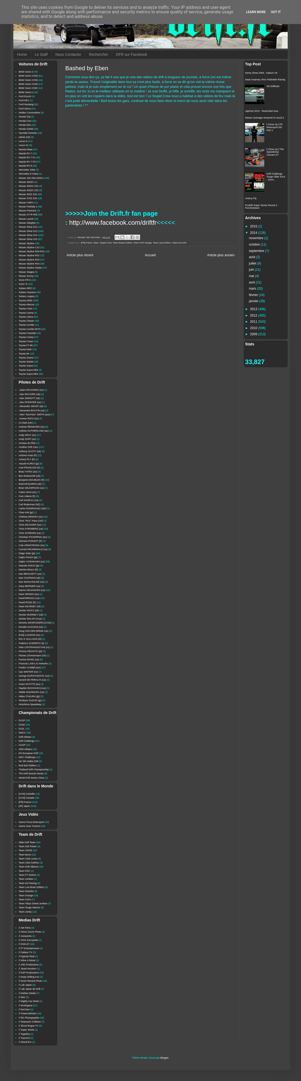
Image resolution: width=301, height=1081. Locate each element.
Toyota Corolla (26, 324)
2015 (254, 226)
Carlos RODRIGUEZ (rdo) (32, 508)
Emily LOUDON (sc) (29, 635)
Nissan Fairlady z (28, 206)
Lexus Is (23, 141)
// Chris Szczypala (28, 940)
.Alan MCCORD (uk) (29, 394)
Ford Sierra (25, 108)
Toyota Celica (26, 316)
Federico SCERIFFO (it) (31, 643)
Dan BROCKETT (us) (30, 574)
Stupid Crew (106, 243)
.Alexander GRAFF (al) (31, 406)
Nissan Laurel (26, 219)
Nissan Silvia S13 (28, 231)
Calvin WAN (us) (27, 492)
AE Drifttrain (273, 86)
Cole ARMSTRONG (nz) (31, 545)
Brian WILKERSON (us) (31, 488)
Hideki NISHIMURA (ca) (31, 692)
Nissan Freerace (27, 210)
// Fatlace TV (25, 952)
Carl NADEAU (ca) (29, 500)
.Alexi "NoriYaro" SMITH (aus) (34, 414)
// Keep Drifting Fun (29, 977)
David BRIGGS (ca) (29, 598)
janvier (254, 301)
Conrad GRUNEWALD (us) (33, 549)
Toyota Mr (24, 353)
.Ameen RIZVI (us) (29, 418)
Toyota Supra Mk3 (28, 370)
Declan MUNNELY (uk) (31, 614)
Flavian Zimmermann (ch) (32, 655)
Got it (276, 12)
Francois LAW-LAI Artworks (33, 663)
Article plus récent (80, 255)
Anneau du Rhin (27, 443)
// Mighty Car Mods (29, 1001)
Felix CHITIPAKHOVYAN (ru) (34, 647)
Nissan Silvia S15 (28, 239)
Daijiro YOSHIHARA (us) (32, 561)
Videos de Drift (179, 243)
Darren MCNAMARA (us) (32, 590)
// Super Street (26, 1029)
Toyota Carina (26, 312)
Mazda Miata (25, 149)
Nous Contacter (68, 54)
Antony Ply (251, 198)
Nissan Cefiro (26, 202)
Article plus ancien (220, 255)
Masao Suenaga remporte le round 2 (264, 117)
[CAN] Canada (26, 797)
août (252, 257)
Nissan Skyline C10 (29, 247)
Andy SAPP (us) (27, 439)
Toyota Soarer (26, 357)
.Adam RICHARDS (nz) (31, 390)
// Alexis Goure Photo (30, 931)
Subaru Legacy (27, 296)
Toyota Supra (26, 365)
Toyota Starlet (26, 361)
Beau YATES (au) (28, 471)
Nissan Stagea (26, 272)
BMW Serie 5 (26, 92)
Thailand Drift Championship (34, 769)
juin (252, 269)
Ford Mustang (26, 104)
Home (22, 54)
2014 (254, 233)
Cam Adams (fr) (27, 496)
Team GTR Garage (143, 243)
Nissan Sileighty (27, 223)
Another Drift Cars (28, 447)
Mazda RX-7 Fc (27, 157)
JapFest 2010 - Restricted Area (261, 111)
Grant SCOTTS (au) (29, 684)
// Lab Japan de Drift (29, 989)
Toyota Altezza (26, 304)
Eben (96, 243)
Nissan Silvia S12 (28, 227)
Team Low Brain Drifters (31, 887)
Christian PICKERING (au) (33, 537)
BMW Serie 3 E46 (28, 84)
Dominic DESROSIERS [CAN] (35, 622)
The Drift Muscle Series (31, 773)
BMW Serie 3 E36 (28, 80)
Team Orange (26, 895)
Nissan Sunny (26, 276)
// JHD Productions (29, 964)
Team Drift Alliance (29, 866)
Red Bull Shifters (27, 765)
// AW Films (25, 927)
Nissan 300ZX (26, 182)
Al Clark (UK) (26, 422)
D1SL (22, 728)
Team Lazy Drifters (162, 243)
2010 (254, 328)
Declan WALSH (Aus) (30, 618)
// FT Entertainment (29, 948)
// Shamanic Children (30, 1021)
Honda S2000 (26, 129)
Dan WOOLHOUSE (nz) (31, 582)
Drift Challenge (27, 741)
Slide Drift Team (27, 842)
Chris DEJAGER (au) (30, 524)
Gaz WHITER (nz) (28, 671)
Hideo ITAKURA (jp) (29, 696)
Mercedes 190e (27, 169)
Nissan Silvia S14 (28, 235)
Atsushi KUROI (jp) (29, 463)
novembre (256, 238)
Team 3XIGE (25, 850)
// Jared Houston (27, 968)
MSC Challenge (27, 757)
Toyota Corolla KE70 (29, 329)
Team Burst (25, 854)
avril (252, 282)
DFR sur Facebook (131, 54)
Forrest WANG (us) (29, 659)
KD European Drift (28, 753)
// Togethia (24, 1034)
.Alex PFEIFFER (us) (30, 402)
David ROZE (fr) (27, 602)
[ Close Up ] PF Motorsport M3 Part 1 (275, 127)
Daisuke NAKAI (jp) (29, 565)
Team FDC (24, 871)
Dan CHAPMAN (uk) (29, 578)
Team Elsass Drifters (122, 243)
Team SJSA (25, 899)
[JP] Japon (24, 806)
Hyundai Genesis (28, 133)
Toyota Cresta (26, 337)
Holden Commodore (29, 112)
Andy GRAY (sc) (27, 435)
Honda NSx (25, 125)
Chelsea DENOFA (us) (31, 516)
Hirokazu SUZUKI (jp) (30, 700)
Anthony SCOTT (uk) (30, 451)
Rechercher (98, 54)
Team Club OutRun (29, 862)
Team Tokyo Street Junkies (33, 903)
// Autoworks (25, 936)
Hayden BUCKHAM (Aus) (32, 688)
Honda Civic (25, 121)
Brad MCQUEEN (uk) (30, 484)
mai (252, 276)
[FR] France (86, 243)
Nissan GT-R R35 (28, 214)
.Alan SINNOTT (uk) (29, 398)
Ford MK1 (24, 100)
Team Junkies (26, 879)
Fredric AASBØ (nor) (30, 667)
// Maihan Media (27, 993)
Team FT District (27, 875)
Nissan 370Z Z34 (28, 198)
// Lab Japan (25, 985)
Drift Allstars (25, 737)
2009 (254, 334)
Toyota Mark (25, 349)
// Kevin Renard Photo (30, 981)
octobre (255, 244)
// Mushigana (25, 1005)
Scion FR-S (25, 280)
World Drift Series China (31, 777)
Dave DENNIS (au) (29, 594)
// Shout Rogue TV (28, 1025)
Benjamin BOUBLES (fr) (31, 480)
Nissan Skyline (26, 243)
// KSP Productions (29, 972)
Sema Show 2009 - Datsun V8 (261, 73)
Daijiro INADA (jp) (28, 557)
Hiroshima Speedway (30, 704)
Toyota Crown (26, 341)
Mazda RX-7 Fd (27, 161)
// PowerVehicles (27, 1013)
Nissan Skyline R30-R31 (32, 251)
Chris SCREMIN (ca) (30, 533)
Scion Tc (23, 284)
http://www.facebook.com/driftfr (113, 222)
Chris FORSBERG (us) (31, 528)
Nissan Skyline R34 (29, 263)
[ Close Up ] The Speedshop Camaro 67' (275, 152)
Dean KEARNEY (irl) (29, 606)
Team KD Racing (28, 883)
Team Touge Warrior (29, 907)
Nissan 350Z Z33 (28, 194)
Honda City (25, 116)
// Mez (22, 997)
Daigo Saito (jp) (27, 553)
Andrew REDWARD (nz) (31, 426)
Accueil (150, 255)
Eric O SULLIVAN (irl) (30, 639)
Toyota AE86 (25, 300)
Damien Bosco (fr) (28, 569)
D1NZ (22, 724)
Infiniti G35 (24, 137)
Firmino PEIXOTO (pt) (30, 651)
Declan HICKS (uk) (29, 610)
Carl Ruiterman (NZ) (29, 504)
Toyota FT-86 (26, 345)
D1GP (22, 720)
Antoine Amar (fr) (28, 455)
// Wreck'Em (25, 1042)
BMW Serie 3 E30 (28, 75)
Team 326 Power (28, 846)
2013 (254, 309)
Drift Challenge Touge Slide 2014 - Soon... (276, 176)
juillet (253, 263)
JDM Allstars (25, 749)
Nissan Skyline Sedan (30, 267)
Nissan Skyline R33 (29, 259)
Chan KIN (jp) (26, 512)
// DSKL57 (24, 944)
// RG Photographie (29, 1017)
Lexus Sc (24, 145)
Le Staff (41, 54)
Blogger (164, 1057)
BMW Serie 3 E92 (28, 88)
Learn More (256, 12)
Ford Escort (25, 96)
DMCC (22, 732)
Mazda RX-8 (25, 165)
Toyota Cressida (27, 333)
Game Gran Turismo (29, 826)
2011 (254, 321)
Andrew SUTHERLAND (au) (34, 430)
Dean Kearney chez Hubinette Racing (265, 79)
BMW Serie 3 (26, 71)
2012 (254, 315)
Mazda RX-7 (25, 153)
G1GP (22, 745)
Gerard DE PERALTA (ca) (32, 679)
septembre (257, 251)
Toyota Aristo (25, 308)
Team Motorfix (26, 891)
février (254, 295)
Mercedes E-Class (28, 173)
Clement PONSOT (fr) (30, 541)
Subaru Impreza (27, 292)
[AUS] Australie (27, 793)
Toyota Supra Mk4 (28, 374)
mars (253, 288)
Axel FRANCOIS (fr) (29, 467)
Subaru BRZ (25, 288)
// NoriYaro (24, 1009)
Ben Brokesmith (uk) (29, 476)
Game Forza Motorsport (31, 822)
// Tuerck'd (24, 1038)
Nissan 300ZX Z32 (29, 190)
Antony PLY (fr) (27, 459)
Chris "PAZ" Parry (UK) (31, 520)
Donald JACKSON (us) (31, 627)
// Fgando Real (26, 956)
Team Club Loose (28, 858)
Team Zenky (25, 911)
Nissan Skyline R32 (29, 255)
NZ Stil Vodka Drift (28, 761)
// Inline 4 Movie (27, 960)
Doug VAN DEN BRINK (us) (33, 631)
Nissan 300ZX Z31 (29, 186)
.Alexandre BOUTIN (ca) (32, 410)
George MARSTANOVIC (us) (34, 675)
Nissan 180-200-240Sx (31, 178)
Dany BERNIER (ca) (29, 586)
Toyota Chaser (26, 320)
